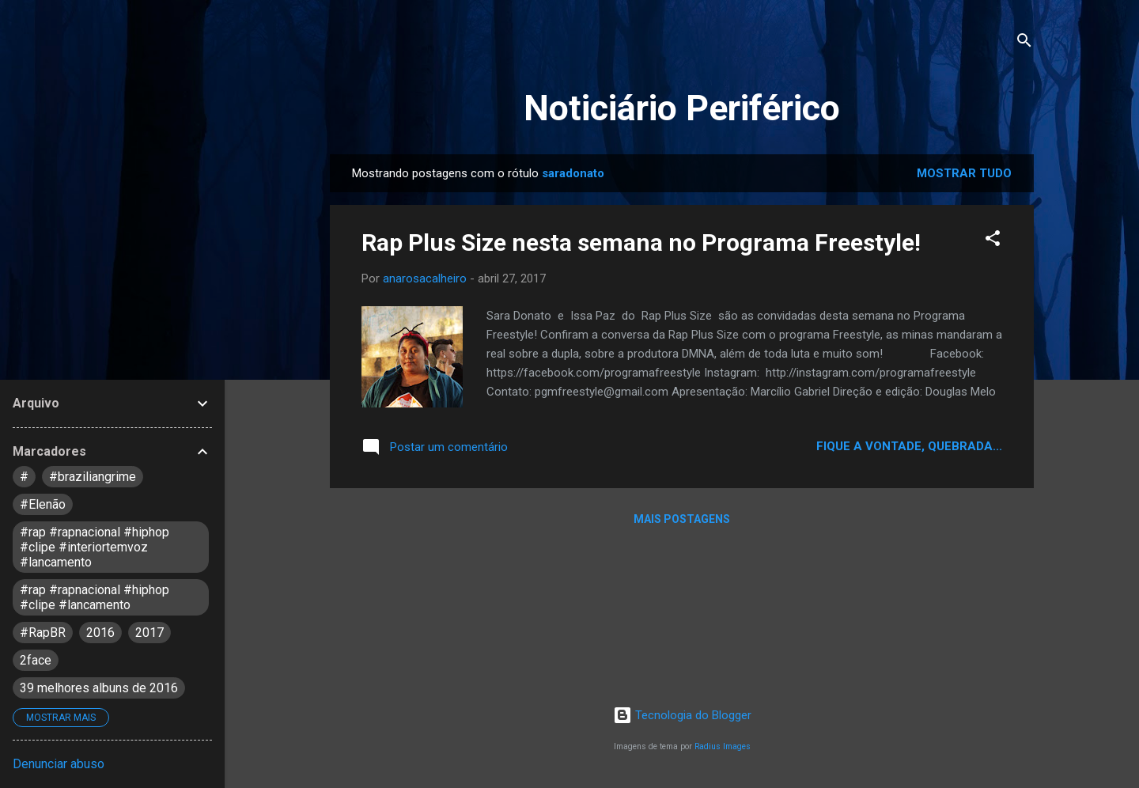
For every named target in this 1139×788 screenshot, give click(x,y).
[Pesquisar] (1024, 43)
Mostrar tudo (964, 173)
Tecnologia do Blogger (682, 715)
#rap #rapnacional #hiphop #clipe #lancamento (94, 597)
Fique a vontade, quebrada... (909, 446)
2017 (149, 632)
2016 (100, 632)
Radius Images (722, 746)
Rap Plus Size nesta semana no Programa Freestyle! (641, 242)
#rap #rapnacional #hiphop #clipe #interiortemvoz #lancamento (94, 547)
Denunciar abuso (58, 763)
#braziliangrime (92, 476)
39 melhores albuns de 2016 (99, 687)
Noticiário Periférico (682, 108)
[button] (992, 241)
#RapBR (43, 632)
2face (35, 660)
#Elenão (43, 504)
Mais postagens (682, 519)
